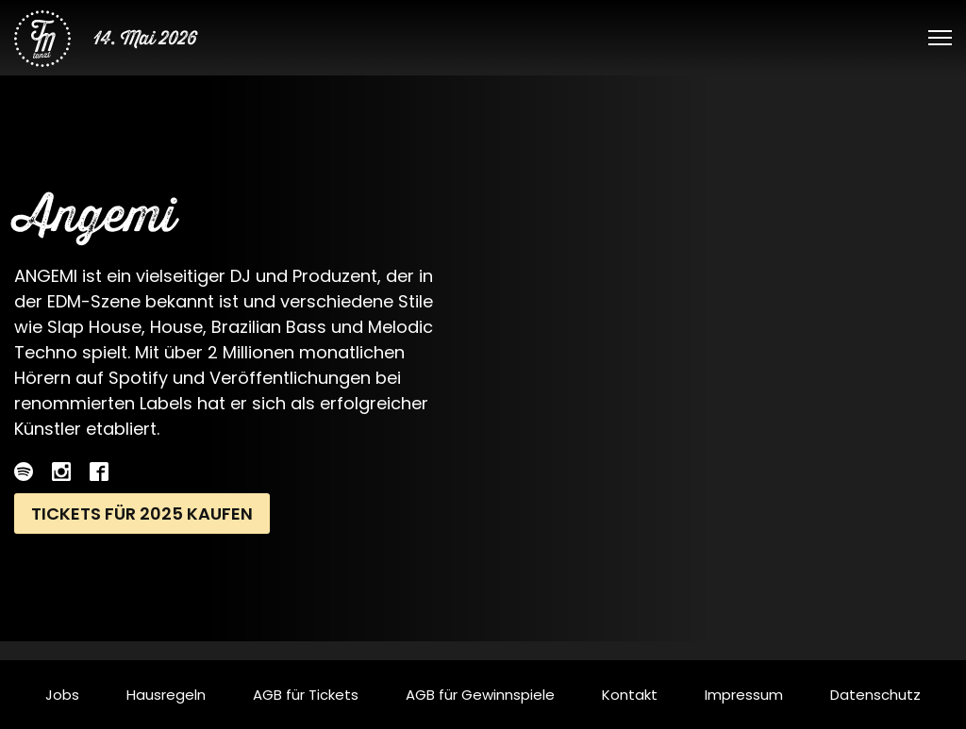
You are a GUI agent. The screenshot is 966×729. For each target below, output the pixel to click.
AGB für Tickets (305, 694)
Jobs (62, 694)
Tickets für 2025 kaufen (142, 513)
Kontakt (630, 694)
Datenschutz (875, 694)
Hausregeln (166, 694)
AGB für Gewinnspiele (480, 694)
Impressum (744, 694)
